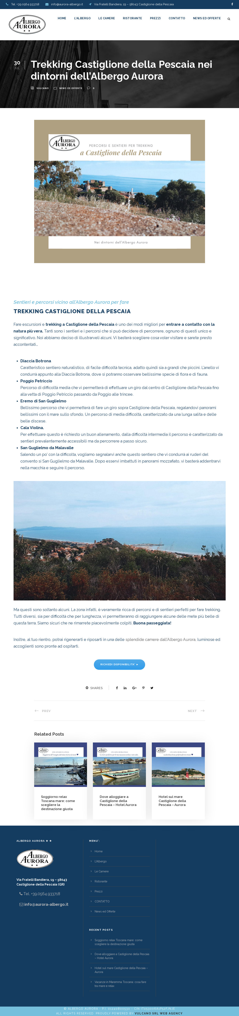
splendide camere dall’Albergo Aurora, (160, 639)
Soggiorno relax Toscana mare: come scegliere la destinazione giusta (58, 803)
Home (62, 18)
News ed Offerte (207, 18)
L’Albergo (82, 18)
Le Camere (106, 18)
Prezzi (155, 18)
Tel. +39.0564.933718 (41, 893)
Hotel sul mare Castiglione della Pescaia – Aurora (172, 801)
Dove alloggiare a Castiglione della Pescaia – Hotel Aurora (118, 801)
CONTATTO (177, 18)
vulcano (43, 88)
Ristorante (132, 18)
